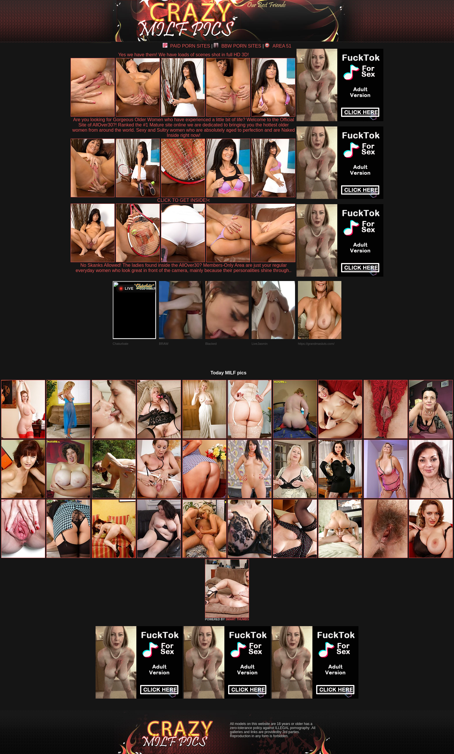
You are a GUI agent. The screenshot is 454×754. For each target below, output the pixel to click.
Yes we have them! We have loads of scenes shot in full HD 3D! (183, 54)
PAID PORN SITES (186, 46)
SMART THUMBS (237, 619)
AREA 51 (278, 46)
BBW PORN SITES (237, 46)
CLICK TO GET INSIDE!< (183, 200)
